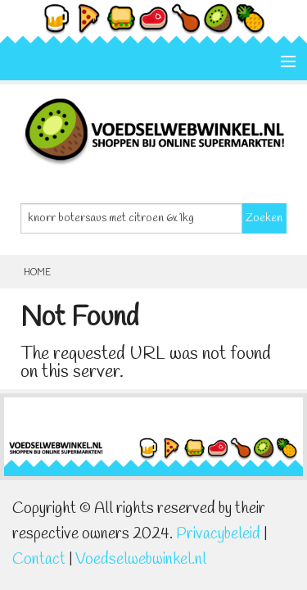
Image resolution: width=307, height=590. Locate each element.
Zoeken (264, 218)
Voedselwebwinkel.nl (140, 559)
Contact (38, 559)
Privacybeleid (218, 534)
